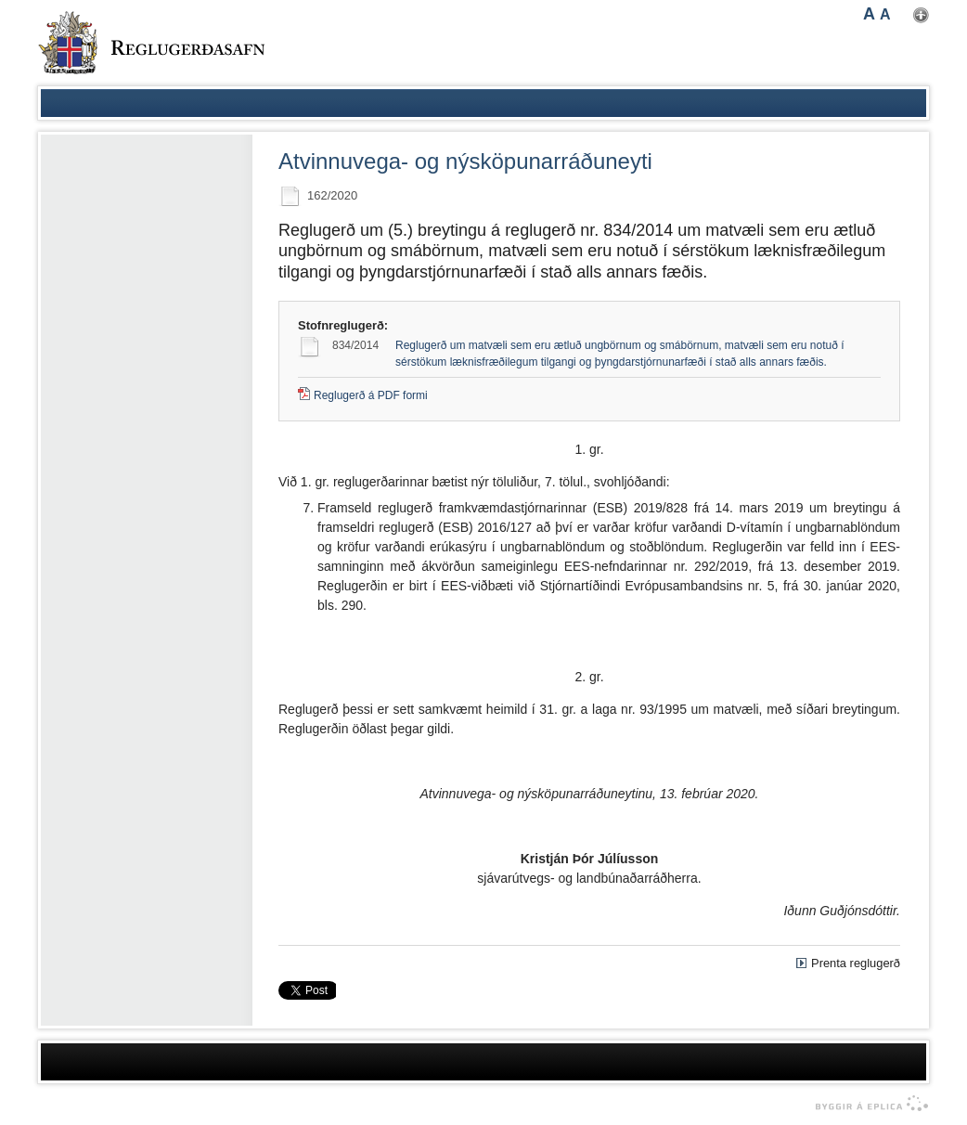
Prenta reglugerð (855, 963)
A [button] (869, 14)
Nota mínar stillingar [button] (921, 15)
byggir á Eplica (867, 1103)
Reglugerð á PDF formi (371, 395)
